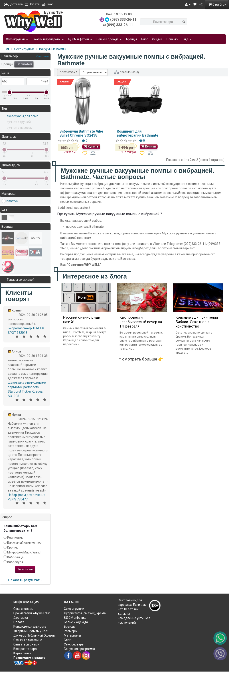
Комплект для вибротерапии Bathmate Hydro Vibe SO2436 (137, 135)
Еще (187, 39)
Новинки (172, 39)
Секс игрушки (24, 49)
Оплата (32, 4)
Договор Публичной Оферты (34, 635)
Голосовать (25, 569)
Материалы (72, 635)
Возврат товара (25, 649)
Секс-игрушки (17, 39)
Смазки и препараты (48, 39)
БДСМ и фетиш (80, 39)
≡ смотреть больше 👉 (141, 359)
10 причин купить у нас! (30, 631)
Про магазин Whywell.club (32, 613)
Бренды (131, 39)
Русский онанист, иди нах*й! (81, 319)
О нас (47, 4)
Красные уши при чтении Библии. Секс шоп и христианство (197, 321)
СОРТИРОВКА (68, 72)
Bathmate (24, 64)
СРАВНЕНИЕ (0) (126, 72)
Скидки (157, 39)
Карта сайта (22, 653)
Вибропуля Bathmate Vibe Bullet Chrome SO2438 (81, 133)
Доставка (13, 4)
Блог (144, 39)
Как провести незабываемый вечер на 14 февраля (141, 321)
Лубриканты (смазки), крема (85, 613)
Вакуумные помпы (52, 49)
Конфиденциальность (29, 626)
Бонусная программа (79, 649)
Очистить (42, 56)
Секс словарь (23, 608)
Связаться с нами (26, 644)
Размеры (70, 631)
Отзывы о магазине (27, 640)
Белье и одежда (109, 39)
